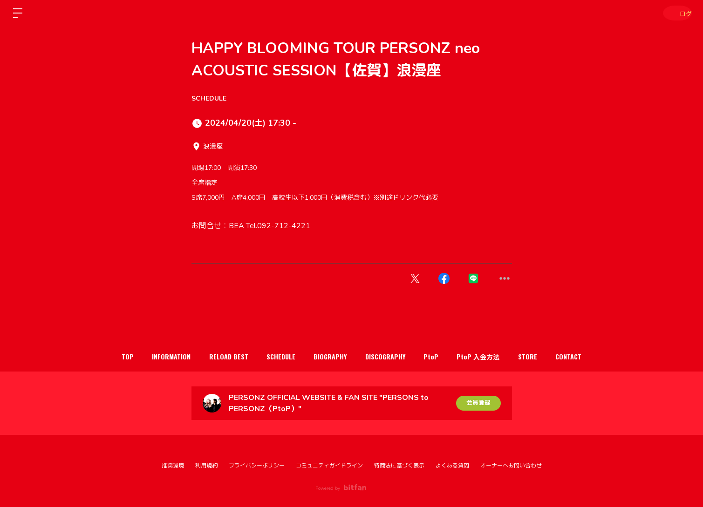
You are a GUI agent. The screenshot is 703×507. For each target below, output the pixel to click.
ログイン (675, 13)
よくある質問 (452, 465)
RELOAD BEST (216, 356)
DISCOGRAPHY (388, 356)
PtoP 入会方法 (490, 356)
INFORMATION (154, 356)
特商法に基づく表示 (399, 465)
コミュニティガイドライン (329, 465)
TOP (105, 356)
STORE (544, 356)
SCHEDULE (208, 98)
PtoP (438, 356)
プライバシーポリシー (257, 465)
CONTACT (591, 356)
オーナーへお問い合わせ (511, 465)
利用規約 (206, 465)
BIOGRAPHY (327, 356)
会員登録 (478, 403)
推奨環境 (173, 465)
